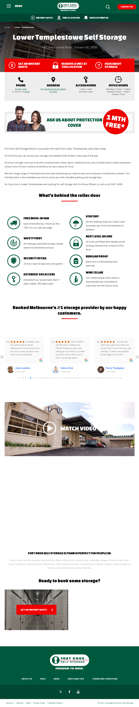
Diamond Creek (48, 560)
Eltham (59, 560)
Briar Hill (26, 560)
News (57, 679)
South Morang (86, 564)
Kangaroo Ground (108, 560)
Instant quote (42, 18)
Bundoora (36, 560)
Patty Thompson (115, 368)
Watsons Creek (54, 568)
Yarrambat (77, 568)
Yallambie (87, 568)
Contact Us (127, 7)
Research (66, 564)
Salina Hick (66, 368)
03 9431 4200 (21, 89)
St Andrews (98, 564)
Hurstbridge (95, 560)
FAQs (42, 679)
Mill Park (38, 564)
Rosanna (75, 564)
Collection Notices (55, 703)
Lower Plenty (122, 560)
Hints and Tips (76, 679)
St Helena (108, 564)
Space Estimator (96, 18)
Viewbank (117, 564)
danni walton (22, 368)
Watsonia (126, 564)
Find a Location (68, 18)
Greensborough (82, 560)
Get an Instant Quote (34, 609)
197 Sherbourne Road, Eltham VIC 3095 (53, 90)
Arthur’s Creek (16, 560)
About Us (27, 679)
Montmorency (49, 564)
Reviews (20, 703)
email (27, 91)
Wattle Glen (66, 568)
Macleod (30, 564)
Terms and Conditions (105, 679)
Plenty (58, 564)
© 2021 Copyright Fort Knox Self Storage (115, 703)
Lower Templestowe (17, 564)
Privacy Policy (39, 703)
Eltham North (68, 560)
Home (7, 27)
